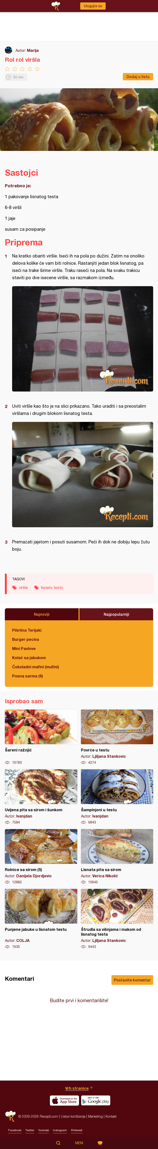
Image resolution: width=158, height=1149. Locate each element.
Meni (79, 1143)
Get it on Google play (95, 1100)
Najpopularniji (116, 614)
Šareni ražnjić (41, 737)
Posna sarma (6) (27, 676)
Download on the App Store (64, 1100)
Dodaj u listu (138, 76)
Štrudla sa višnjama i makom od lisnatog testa (117, 919)
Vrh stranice (77, 1088)
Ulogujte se (93, 6)
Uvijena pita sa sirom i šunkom (41, 797)
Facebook (14, 1130)
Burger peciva (25, 639)
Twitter (29, 1130)
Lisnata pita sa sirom (117, 857)
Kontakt (111, 1116)
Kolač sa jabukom (29, 657)
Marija (33, 50)
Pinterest (76, 1130)
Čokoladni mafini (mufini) (35, 666)
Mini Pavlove (24, 648)
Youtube (43, 1130)
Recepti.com (10, 1116)
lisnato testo (52, 587)
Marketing (95, 1116)
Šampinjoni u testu (117, 797)
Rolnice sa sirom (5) (41, 857)
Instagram (60, 1130)
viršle (23, 587)
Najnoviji (41, 614)
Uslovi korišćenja (73, 1116)
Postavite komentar (132, 980)
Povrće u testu (117, 737)
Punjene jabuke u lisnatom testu (41, 919)
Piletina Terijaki (26, 630)
